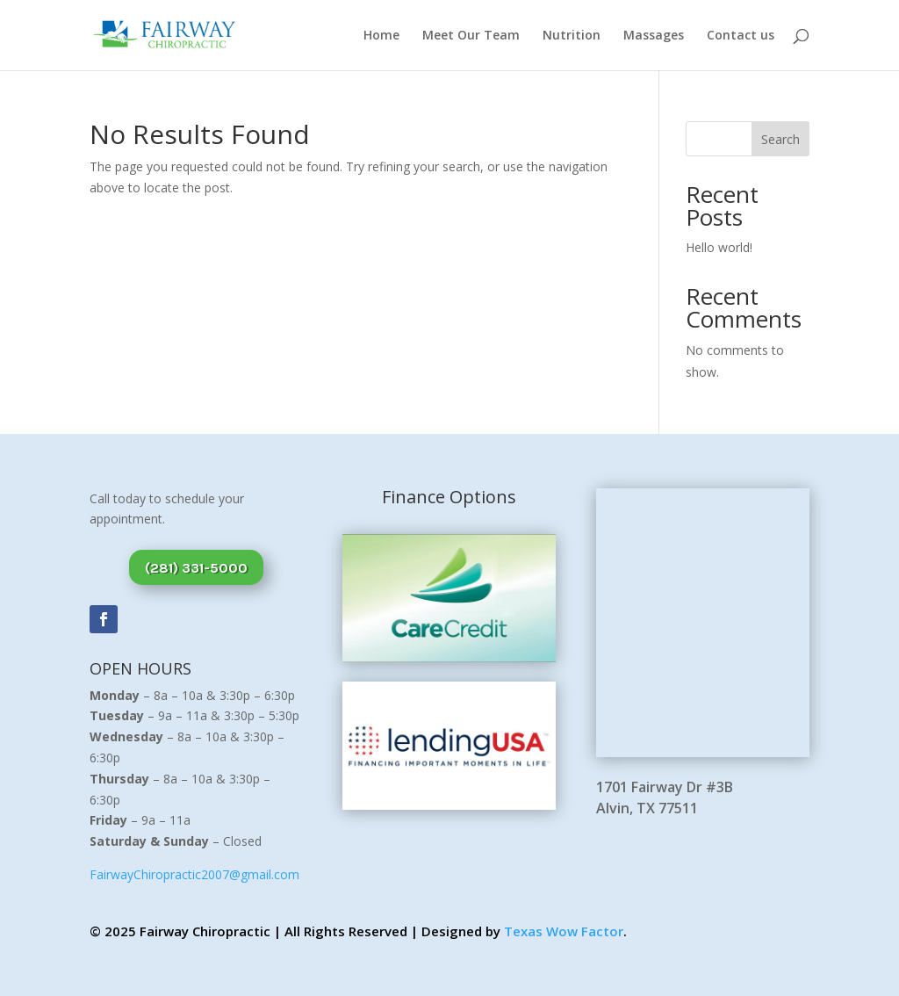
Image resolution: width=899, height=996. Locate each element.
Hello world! (719, 247)
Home (381, 36)
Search (780, 139)
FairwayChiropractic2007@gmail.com (194, 874)
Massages (653, 36)
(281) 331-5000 (196, 567)
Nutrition (572, 36)
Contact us (740, 36)
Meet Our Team (471, 36)
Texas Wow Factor (563, 931)
